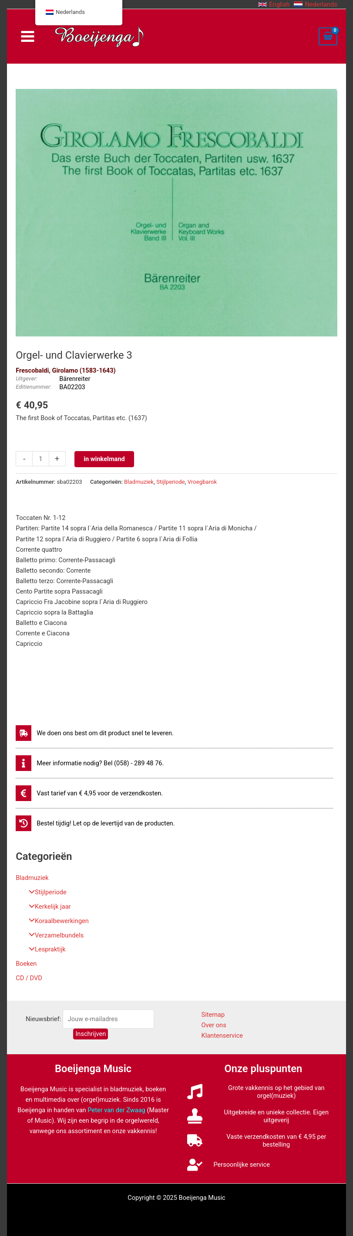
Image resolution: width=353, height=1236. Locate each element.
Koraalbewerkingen (56, 921)
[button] (273, 4)
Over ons (213, 1025)
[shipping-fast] (95, 733)
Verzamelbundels (54, 935)
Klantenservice (222, 1035)
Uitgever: (26, 378)
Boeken (26, 964)
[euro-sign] (89, 793)
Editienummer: (33, 387)
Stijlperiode (45, 892)
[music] (263, 1092)
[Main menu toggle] (28, 36)
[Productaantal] (40, 458)
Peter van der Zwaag (116, 1110)
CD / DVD (29, 978)
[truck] (263, 1140)
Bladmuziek (32, 878)
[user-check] (228, 1164)
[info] (90, 763)
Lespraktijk (44, 949)
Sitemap (213, 1015)
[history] (95, 823)
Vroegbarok (202, 482)
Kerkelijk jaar (47, 906)
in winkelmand (104, 459)
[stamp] (263, 1116)
